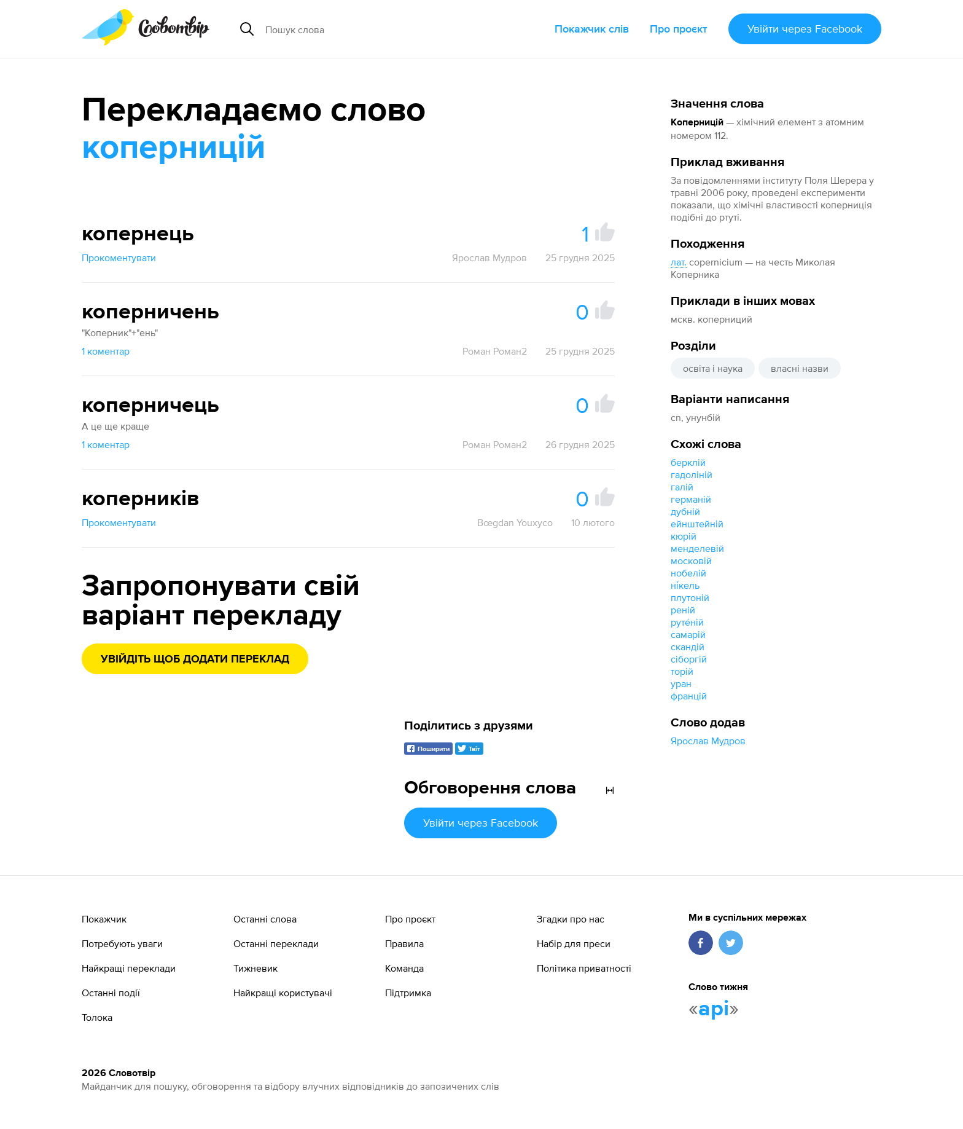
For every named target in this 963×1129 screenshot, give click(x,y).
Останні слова (265, 918)
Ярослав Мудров (708, 740)
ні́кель (685, 585)
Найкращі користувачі (282, 992)
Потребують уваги (122, 943)
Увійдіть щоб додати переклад (195, 659)
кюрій (683, 535)
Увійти (804, 28)
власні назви (799, 368)
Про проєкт (679, 28)
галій (682, 486)
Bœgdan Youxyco (515, 522)
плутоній (690, 597)
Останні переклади (276, 943)
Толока (97, 1017)
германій (691, 499)
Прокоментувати (119, 257)
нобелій (688, 572)
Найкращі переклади (129, 968)
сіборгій (689, 658)
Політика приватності (584, 968)
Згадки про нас (570, 918)
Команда (404, 968)
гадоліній (691, 474)
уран (681, 683)
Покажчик (104, 918)
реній (683, 609)
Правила (404, 943)
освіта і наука (713, 368)
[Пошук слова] (375, 28)
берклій (688, 462)
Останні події (111, 992)
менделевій (697, 548)
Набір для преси (573, 943)
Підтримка (408, 992)
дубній (685, 511)
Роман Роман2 (494, 350)
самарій (688, 634)
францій (689, 695)
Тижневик (255, 968)
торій (682, 671)
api (713, 1009)
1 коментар (106, 350)
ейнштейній (697, 523)
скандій (687, 646)
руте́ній (687, 621)
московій (691, 560)
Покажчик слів (592, 28)
